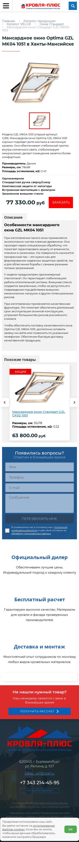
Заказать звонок (39, 813)
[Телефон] (39, 477)
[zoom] (39, 83)
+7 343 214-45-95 (39, 806)
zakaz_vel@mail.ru (40, 797)
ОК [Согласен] (70, 829)
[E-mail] (39, 487)
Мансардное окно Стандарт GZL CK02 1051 (38, 413)
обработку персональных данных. (31, 533)
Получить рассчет (37, 734)
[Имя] (39, 466)
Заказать (61, 202)
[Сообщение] (39, 503)
